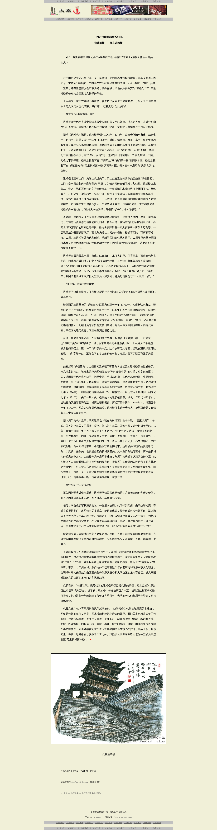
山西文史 (118, 19)
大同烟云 (147, 19)
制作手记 (120, 1)
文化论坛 (157, 19)
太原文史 (128, 19)
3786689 (97, 817)
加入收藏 (157, 1)
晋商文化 (99, 19)
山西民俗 (70, 19)
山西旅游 (60, 19)
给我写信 (145, 1)
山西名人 (89, 19)
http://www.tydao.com (79, 782)
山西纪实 (72, 1)
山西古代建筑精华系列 (91, 793)
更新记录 (96, 1)
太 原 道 (60, 1)
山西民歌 (79, 19)
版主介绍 (108, 1)
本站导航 (84, 1)
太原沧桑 (137, 19)
